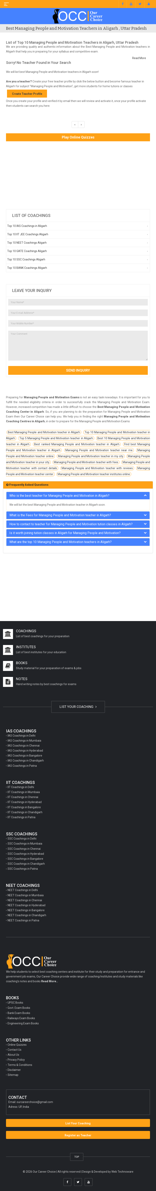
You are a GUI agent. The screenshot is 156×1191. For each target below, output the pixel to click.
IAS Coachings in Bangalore (25, 755)
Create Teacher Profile (27, 93)
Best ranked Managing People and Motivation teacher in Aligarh (76, 444)
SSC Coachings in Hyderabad (26, 853)
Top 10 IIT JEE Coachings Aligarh (27, 234)
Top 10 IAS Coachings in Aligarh (27, 226)
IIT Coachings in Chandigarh (25, 812)
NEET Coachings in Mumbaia (26, 895)
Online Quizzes (17, 1044)
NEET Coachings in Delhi (23, 890)
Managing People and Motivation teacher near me (99, 450)
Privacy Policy (16, 1059)
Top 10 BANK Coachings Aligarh (27, 267)
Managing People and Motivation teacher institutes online (94, 474)
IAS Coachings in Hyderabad (25, 750)
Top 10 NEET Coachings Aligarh (27, 242)
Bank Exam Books (19, 1013)
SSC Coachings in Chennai (24, 848)
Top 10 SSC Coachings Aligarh (26, 259)
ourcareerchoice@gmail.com (35, 1102)
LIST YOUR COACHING (78, 707)
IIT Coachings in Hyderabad (25, 802)
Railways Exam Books (21, 1018)
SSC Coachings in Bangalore (25, 858)
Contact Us (14, 1049)
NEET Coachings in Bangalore (26, 910)
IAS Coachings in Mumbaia (24, 740)
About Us (13, 1054)
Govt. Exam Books (19, 1007)
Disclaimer (14, 1069)
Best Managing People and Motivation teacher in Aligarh (44, 432)
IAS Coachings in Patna (22, 765)
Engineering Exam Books (23, 1023)
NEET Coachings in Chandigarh (27, 915)
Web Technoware (122, 1171)
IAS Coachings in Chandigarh (26, 760)
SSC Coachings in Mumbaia (25, 843)
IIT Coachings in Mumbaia (24, 792)
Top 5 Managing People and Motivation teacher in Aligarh (56, 438)
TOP (76, 1156)
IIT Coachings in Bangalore (24, 807)
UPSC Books (15, 1002)
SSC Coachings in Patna (23, 868)
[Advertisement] (78, 175)
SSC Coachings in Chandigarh (26, 863)
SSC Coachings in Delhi (22, 838)
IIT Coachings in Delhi (21, 787)
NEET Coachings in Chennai (25, 900)
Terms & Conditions (20, 1064)
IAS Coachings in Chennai (24, 745)
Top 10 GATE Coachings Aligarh (27, 251)
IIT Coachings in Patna (21, 817)
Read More (139, 58)
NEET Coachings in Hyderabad (26, 905)
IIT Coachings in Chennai (23, 797)
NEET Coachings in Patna (23, 920)
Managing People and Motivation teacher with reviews (97, 468)
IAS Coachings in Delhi (21, 735)
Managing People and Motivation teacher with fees (86, 462)
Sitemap (13, 1074)
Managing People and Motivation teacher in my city (91, 456)
